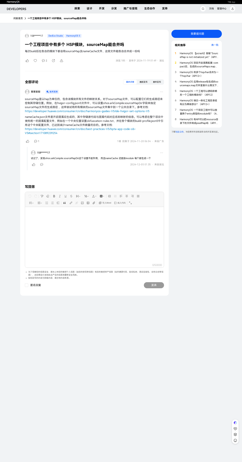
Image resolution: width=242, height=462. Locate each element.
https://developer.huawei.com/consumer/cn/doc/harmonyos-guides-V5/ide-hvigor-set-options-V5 (87, 111)
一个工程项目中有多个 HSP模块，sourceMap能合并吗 (57, 18)
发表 (154, 285)
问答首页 (18, 18)
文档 (211, 8)
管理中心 (222, 8)
